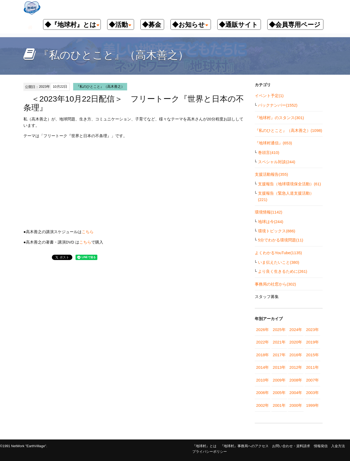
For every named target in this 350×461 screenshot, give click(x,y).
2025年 (279, 329)
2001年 (279, 405)
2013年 (279, 367)
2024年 (295, 329)
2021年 (279, 342)
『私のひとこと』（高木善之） (100, 87)
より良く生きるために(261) (282, 271)
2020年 (295, 342)
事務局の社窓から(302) (275, 284)
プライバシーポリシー (209, 452)
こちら (88, 231)
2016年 (295, 355)
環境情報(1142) (268, 212)
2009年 (279, 380)
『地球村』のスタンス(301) (279, 117)
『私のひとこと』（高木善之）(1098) (288, 130)
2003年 (312, 392)
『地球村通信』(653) (273, 143)
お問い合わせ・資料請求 (291, 446)
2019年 (312, 342)
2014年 (262, 367)
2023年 (312, 329)
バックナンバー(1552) (277, 105)
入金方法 (338, 446)
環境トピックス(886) (276, 231)
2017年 (279, 355)
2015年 (312, 355)
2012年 (295, 367)
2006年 (262, 392)
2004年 (295, 392)
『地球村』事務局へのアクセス (244, 446)
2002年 (262, 405)
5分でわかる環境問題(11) (280, 240)
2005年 (279, 392)
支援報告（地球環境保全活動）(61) (289, 184)
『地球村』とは (204, 446)
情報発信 (321, 446)
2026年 (262, 329)
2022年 (262, 342)
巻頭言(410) (268, 152)
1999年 (312, 405)
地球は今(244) (270, 221)
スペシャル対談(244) (276, 162)
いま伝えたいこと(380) (278, 262)
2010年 (262, 380)
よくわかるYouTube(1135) (278, 252)
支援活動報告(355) (271, 174)
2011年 (312, 367)
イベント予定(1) (269, 95)
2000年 (295, 405)
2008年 (295, 380)
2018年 (262, 355)
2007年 (312, 380)
